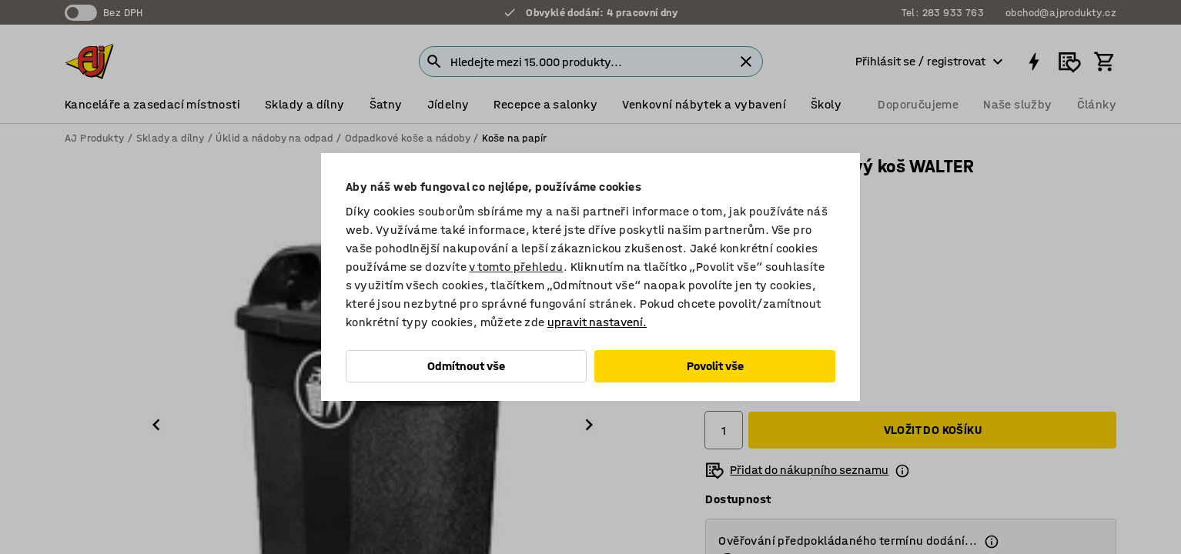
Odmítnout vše (466, 366)
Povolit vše (715, 366)
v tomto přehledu (516, 266)
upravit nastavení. (597, 322)
